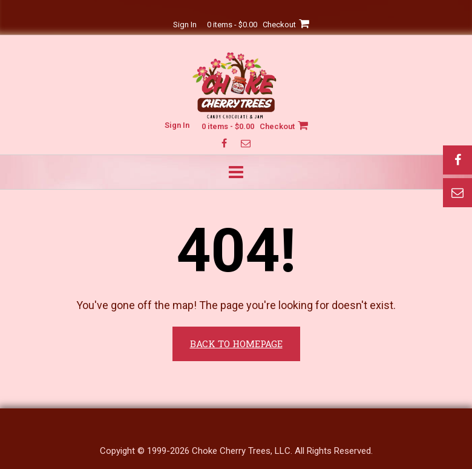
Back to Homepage (236, 344)
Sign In (185, 24)
